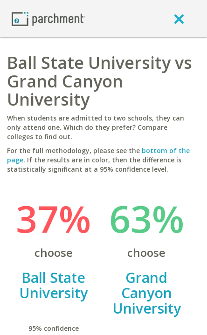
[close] (179, 18)
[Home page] (48, 18)
